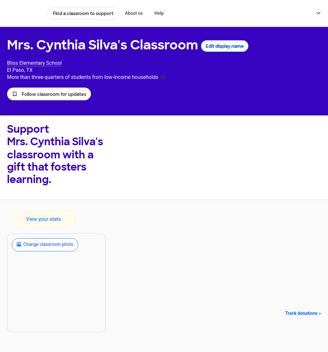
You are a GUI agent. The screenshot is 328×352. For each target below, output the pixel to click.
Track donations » (303, 313)
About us (134, 13)
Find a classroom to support (83, 13)
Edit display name (225, 46)
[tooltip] (163, 76)
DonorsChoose (24, 13)
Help (159, 13)
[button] (49, 94)
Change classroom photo (45, 244)
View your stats (43, 219)
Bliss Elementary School (34, 63)
